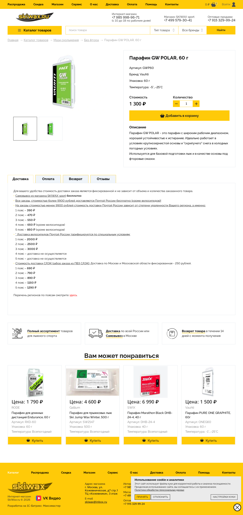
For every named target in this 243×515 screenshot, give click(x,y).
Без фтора (91, 40)
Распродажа (16, 4)
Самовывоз (114, 336)
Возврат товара (193, 331)
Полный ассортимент (43, 331)
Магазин (57, 4)
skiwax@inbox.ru (96, 502)
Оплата (132, 4)
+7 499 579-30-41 (178, 20)
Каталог (13, 472)
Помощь (151, 4)
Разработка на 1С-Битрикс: (34, 505)
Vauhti (144, 74)
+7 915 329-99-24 (221, 20)
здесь (73, 295)
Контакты (171, 4)
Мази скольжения (66, 40)
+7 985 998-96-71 (125, 17)
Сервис (77, 4)
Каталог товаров (36, 40)
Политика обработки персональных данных (159, 489)
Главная (13, 40)
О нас (94, 4)
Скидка (38, 4)
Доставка (112, 4)
